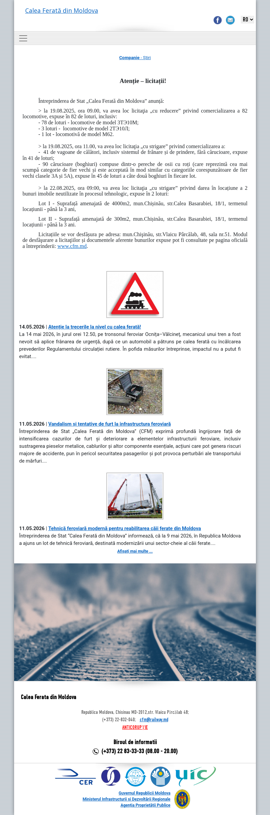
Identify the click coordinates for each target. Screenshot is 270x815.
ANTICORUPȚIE (135, 727)
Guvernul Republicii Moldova (144, 793)
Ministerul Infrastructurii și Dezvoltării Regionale (126, 799)
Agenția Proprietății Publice (145, 805)
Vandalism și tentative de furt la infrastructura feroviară (109, 424)
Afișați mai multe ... (134, 551)
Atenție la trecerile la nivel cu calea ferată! (94, 327)
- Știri (135, 57)
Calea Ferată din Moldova (61, 10)
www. (72, 246)
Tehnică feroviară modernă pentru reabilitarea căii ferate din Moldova (124, 528)
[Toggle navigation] (23, 38)
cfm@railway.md (154, 720)
